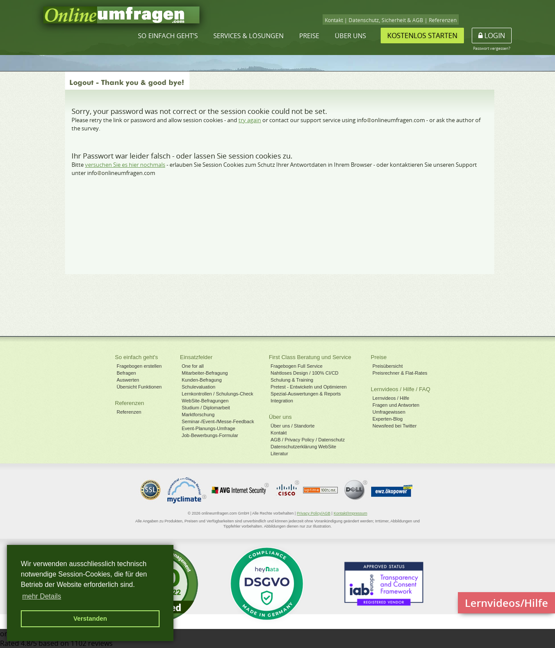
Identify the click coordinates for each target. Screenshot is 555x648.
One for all (193, 366)
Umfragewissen (388, 412)
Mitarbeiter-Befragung (205, 373)
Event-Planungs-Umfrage (208, 428)
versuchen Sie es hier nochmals (125, 164)
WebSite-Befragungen (205, 400)
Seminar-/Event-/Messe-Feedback (218, 421)
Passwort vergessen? (491, 48)
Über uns (350, 35)
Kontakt (334, 20)
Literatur (279, 453)
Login (491, 35)
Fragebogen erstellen (139, 366)
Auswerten (128, 379)
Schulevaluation (198, 386)
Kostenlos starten (422, 35)
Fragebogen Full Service (297, 366)
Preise (309, 35)
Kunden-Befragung (202, 379)
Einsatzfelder (196, 357)
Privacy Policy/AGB (314, 513)
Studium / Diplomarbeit (206, 407)
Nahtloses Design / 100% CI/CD (305, 373)
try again (249, 120)
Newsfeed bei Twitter (394, 425)
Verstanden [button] (90, 618)
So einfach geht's (168, 35)
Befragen (126, 373)
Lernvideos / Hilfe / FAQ (400, 389)
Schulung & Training (292, 379)
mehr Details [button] (41, 596)
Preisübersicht (387, 366)
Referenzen (443, 20)
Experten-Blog (387, 418)
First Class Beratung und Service (310, 357)
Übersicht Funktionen (139, 386)
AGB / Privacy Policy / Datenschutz (308, 439)
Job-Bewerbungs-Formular (210, 435)
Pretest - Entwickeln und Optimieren (308, 386)
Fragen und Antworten (395, 405)
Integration (282, 400)
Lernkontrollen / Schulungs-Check (217, 393)
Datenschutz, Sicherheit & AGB (386, 20)
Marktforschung (198, 414)
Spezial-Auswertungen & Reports (306, 393)
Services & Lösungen (248, 35)
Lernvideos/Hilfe (506, 603)
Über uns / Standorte (293, 425)
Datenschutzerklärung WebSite (303, 446)
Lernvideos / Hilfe (390, 398)
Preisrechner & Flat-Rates (400, 373)
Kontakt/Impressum (350, 513)
